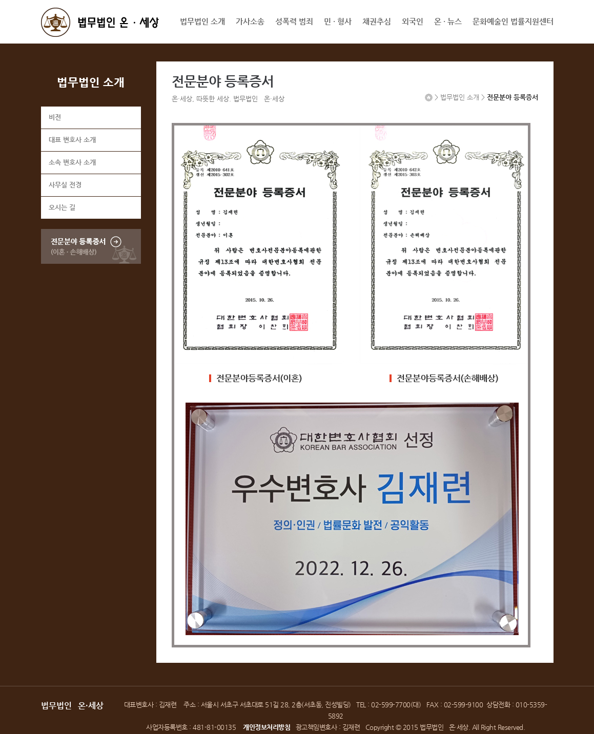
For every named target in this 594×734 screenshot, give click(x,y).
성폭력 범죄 (294, 21)
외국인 (412, 21)
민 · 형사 (338, 21)
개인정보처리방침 (266, 727)
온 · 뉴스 (448, 21)
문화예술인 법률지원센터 (513, 21)
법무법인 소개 (202, 21)
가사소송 (250, 21)
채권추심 (376, 21)
